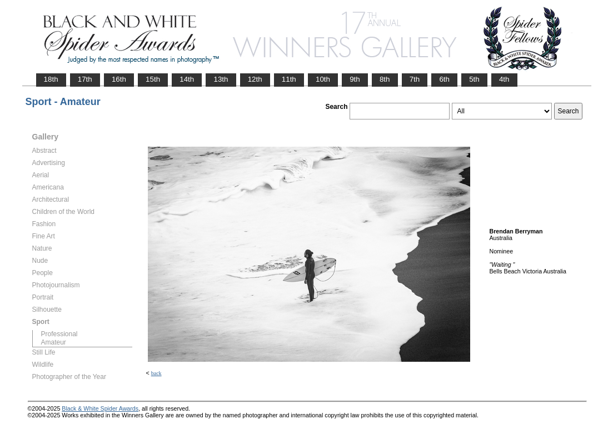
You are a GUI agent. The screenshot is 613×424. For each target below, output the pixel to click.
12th (255, 79)
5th (474, 79)
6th (444, 79)
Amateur (53, 342)
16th (119, 79)
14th (186, 79)
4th (504, 79)
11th (289, 79)
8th (384, 79)
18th (51, 79)
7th (414, 79)
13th (220, 79)
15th (152, 79)
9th (354, 79)
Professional (59, 334)
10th (323, 79)
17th (85, 79)
